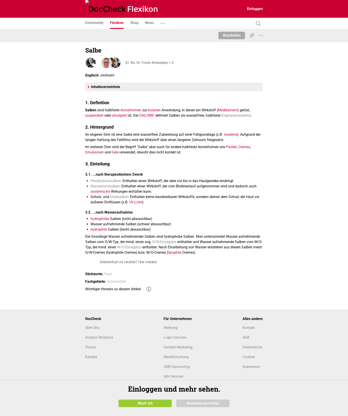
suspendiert (94, 115)
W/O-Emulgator (129, 247)
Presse (90, 347)
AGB (246, 337)
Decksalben (119, 197)
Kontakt (249, 328)
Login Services (175, 337)
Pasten (231, 147)
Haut (108, 274)
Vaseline (230, 134)
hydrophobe (100, 219)
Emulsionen (94, 152)
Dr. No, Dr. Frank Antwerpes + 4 (149, 63)
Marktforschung (176, 357)
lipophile (174, 252)
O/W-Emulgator (164, 242)
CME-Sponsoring (177, 367)
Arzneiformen (130, 110)
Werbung (171, 328)
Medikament (227, 110)
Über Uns (92, 328)
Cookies (249, 357)
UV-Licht (135, 202)
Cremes (244, 147)
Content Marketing (178, 347)
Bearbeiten (232, 35)
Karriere (91, 357)
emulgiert (119, 115)
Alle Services (173, 376)
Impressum (251, 367)
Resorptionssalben (105, 186)
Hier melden (147, 262)
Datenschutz (252, 347)
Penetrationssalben (106, 181)
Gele (114, 152)
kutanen (154, 110)
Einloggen (255, 9)
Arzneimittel (116, 281)
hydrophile (99, 229)
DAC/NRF (146, 115)
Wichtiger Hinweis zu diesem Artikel (113, 289)
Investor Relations (99, 337)
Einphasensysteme (236, 115)
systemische (100, 191)
